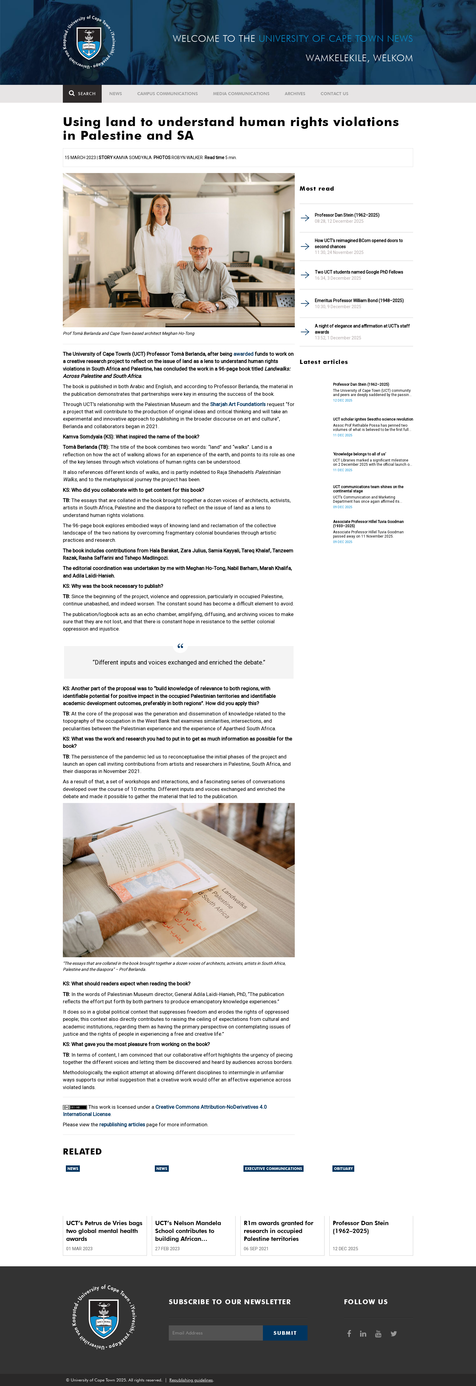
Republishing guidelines (191, 1380)
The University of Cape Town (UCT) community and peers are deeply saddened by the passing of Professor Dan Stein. (372, 392)
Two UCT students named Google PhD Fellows (359, 272)
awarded (243, 354)
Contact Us (334, 93)
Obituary (343, 1168)
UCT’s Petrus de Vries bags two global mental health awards (104, 1230)
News (115, 93)
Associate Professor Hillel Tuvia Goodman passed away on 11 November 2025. (368, 534)
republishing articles (122, 1124)
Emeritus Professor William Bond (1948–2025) (359, 300)
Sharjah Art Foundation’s (238, 404)
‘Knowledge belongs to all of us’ (359, 454)
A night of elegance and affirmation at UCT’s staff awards (362, 329)
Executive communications (273, 1168)
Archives (295, 93)
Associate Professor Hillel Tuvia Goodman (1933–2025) (368, 524)
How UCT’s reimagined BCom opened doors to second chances (359, 243)
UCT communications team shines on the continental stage (368, 489)
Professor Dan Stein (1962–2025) (347, 215)
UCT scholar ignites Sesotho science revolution (373, 419)
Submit (285, 1333)
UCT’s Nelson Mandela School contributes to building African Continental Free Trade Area (188, 1231)
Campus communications (167, 93)
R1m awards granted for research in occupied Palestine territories (278, 1230)
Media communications (241, 93)
